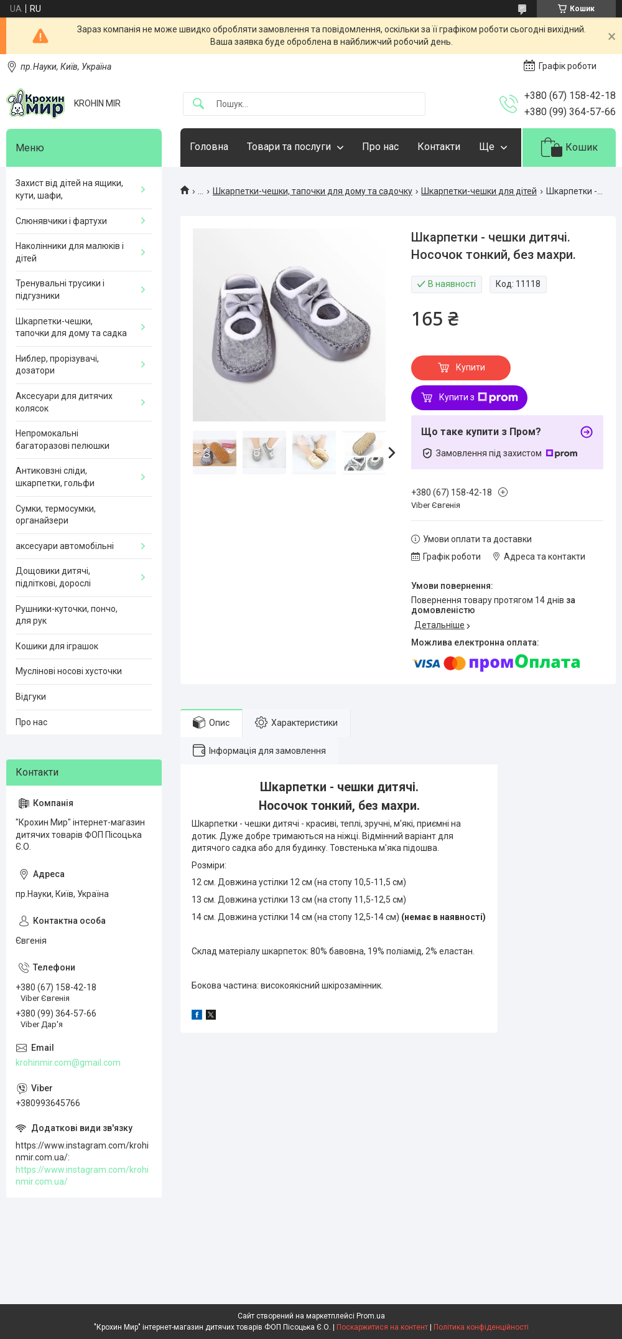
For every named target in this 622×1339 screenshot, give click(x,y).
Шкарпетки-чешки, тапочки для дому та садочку (312, 191)
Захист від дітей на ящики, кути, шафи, (69, 189)
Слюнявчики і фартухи (61, 221)
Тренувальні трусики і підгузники (60, 289)
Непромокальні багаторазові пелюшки (62, 439)
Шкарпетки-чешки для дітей (479, 191)
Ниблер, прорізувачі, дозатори (57, 365)
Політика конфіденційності (481, 1327)
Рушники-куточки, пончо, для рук (67, 615)
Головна (209, 147)
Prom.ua (370, 1316)
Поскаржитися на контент (382, 1327)
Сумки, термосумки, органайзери (56, 515)
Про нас (380, 147)
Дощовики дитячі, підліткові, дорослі (53, 577)
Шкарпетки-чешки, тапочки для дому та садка (71, 327)
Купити (470, 367)
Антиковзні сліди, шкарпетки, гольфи (55, 477)
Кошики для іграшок (57, 646)
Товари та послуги (289, 147)
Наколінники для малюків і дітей (70, 252)
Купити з (478, 397)
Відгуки (31, 697)
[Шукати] (198, 104)
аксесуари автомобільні (65, 546)
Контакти (438, 147)
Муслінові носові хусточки (69, 671)
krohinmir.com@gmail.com (68, 1063)
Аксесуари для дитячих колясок (64, 402)
